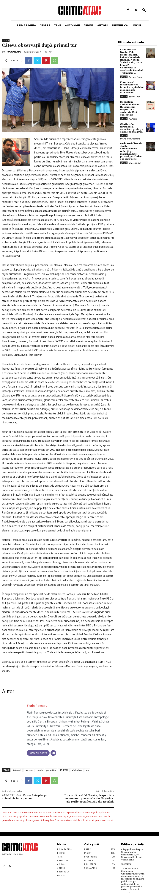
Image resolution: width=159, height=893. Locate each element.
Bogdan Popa (135, 73)
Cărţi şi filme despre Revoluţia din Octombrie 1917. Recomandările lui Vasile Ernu (134, 853)
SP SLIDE (63, 770)
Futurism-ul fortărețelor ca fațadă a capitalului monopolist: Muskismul (131, 83)
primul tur (51, 770)
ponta (39, 770)
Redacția (133, 111)
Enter (6, 40)
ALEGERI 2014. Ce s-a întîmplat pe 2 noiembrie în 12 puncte (26, 797)
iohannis (17, 770)
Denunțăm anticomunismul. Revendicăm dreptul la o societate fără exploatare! (132, 102)
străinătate (77, 770)
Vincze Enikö (135, 154)
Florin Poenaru (13, 51)
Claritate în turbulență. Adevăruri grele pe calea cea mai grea (131, 120)
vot (87, 770)
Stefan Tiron (134, 92)
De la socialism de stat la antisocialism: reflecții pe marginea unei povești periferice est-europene (131, 143)
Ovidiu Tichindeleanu (130, 130)
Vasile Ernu (126, 860)
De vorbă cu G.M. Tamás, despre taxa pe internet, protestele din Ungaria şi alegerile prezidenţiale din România (89, 798)
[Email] (53, 753)
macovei (29, 770)
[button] (144, 10)
